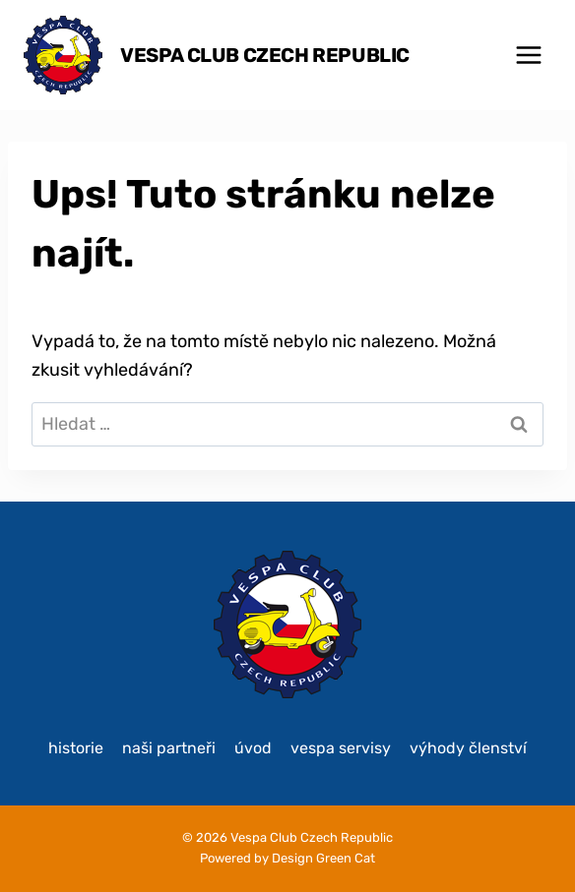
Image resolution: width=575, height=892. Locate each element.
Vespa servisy (340, 748)
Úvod (253, 748)
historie (75, 748)
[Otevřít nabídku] (528, 54)
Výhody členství (468, 748)
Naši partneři (169, 748)
